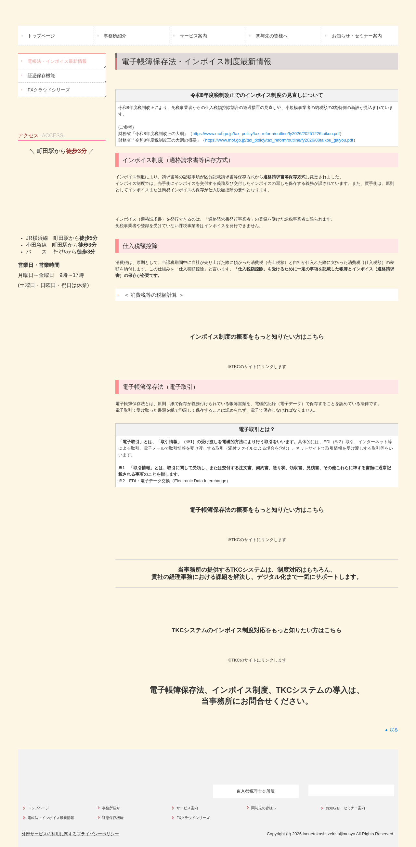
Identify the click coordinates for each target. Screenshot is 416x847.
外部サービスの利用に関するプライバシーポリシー (70, 833)
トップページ (41, 35)
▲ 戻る (391, 729)
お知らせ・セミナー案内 (357, 35)
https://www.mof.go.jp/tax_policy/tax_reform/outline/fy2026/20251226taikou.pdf (266, 133)
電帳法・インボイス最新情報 (57, 61)
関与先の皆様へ (272, 35)
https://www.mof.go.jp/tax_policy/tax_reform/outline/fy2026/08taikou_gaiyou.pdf (279, 140)
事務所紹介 (115, 35)
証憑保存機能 (41, 75)
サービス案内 (193, 35)
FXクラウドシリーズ (49, 89)
